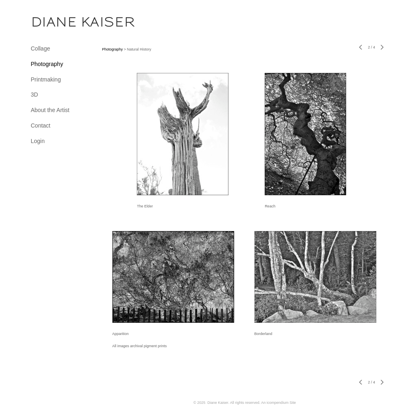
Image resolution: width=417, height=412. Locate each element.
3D (34, 94)
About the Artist (50, 110)
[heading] (51, 22)
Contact (40, 125)
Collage (40, 48)
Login (38, 141)
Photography (47, 64)
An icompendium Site (278, 403)
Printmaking (46, 79)
